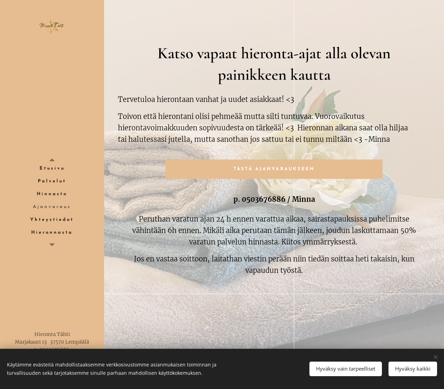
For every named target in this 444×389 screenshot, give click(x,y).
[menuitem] (52, 169)
